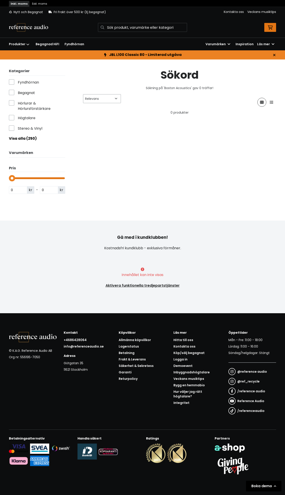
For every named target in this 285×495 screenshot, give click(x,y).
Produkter (19, 44)
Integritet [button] (181, 403)
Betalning (126, 353)
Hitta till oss (183, 340)
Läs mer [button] (265, 44)
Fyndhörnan (74, 44)
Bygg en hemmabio (189, 385)
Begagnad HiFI (47, 44)
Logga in (180, 359)
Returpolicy (128, 378)
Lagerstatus (129, 346)
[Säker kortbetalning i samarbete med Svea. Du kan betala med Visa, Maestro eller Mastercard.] (18, 448)
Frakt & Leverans (132, 359)
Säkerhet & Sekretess (136, 366)
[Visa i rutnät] (261, 102)
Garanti (125, 372)
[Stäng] (274, 55)
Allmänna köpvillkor (135, 340)
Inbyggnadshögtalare (191, 372)
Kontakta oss (234, 12)
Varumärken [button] (218, 44)
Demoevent (183, 366)
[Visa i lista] (271, 102)
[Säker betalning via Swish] (60, 448)
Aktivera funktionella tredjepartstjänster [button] (143, 285)
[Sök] (142, 27)
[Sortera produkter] (102, 98)
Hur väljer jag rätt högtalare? (187, 394)
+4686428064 (75, 340)
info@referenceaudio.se (84, 346)
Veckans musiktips (261, 12)
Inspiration (245, 44)
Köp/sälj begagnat (189, 353)
